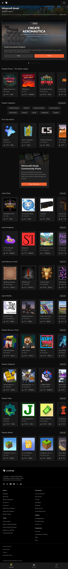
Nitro (36, 540)
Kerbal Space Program (9, 508)
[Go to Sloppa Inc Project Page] (28, 243)
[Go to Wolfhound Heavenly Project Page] (10, 277)
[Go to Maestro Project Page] (10, 135)
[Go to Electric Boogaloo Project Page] (28, 135)
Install (49, 55)
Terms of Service (7, 546)
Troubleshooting (39, 521)
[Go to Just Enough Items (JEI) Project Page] (28, 414)
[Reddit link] (21, 484)
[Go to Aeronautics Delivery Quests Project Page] (28, 209)
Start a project (7, 521)
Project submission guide (9, 524)
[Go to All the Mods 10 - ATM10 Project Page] (10, 380)
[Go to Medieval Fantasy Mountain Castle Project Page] (28, 311)
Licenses (5, 552)
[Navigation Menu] (3, 3)
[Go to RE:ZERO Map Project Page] (10, 311)
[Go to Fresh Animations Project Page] (10, 345)
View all (62, 193)
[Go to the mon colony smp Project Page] (47, 243)
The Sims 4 (6, 502)
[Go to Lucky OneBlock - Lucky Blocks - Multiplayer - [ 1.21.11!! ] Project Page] (28, 448)
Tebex (36, 537)
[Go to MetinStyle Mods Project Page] (10, 209)
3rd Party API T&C (8, 533)
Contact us (38, 524)
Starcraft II (6, 505)
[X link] (17, 484)
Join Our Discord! (40, 493)
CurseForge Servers (40, 511)
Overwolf (37, 531)
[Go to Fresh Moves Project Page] (28, 345)
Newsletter (38, 502)
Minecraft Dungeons (8, 511)
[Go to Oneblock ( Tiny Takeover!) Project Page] (10, 448)
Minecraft (5, 496)
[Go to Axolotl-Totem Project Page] (47, 277)
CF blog (37, 499)
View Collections (34, 184)
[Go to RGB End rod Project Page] (28, 277)
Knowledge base (39, 518)
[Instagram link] (4, 484)
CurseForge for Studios (41, 534)
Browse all (62, 103)
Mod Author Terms (7, 555)
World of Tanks (7, 514)
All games (5, 493)
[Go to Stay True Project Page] (47, 345)
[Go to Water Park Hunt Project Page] (47, 311)
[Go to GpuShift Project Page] (47, 209)
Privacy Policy (6, 549)
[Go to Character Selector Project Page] (47, 135)
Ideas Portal (38, 496)
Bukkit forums (39, 508)
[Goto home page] (6, 2)
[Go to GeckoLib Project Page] (10, 414)
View (18, 55)
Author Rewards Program (10, 527)
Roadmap (37, 505)
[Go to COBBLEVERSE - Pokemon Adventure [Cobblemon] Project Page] (47, 380)
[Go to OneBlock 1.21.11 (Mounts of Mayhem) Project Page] (47, 448)
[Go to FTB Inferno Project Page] (28, 84)
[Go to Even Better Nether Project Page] (47, 84)
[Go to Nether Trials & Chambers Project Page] (10, 84)
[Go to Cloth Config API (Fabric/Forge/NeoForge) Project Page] (47, 414)
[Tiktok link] (7, 484)
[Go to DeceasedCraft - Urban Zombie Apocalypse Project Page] (28, 380)
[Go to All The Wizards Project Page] (10, 243)
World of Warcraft (8, 499)
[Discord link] (14, 484)
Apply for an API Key (8, 530)
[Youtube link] (11, 484)
